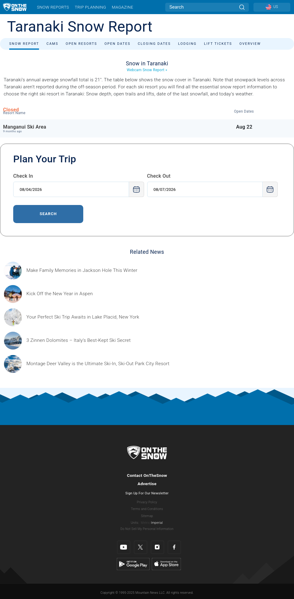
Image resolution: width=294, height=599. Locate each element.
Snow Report (24, 44)
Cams (52, 44)
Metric (145, 522)
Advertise (147, 483)
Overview (250, 44)
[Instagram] (157, 547)
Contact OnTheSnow (147, 475)
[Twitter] (140, 547)
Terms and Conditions (147, 509)
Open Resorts (81, 44)
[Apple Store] (166, 563)
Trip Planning (90, 7)
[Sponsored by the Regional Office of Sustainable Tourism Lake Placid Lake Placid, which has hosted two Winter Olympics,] (82, 317)
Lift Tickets (218, 44)
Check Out (159, 176)
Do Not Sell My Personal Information (147, 529)
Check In (23, 176)
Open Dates (117, 44)
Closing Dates (154, 44)
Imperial (157, 522)
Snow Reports (53, 7)
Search (48, 213)
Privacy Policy (147, 502)
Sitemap (147, 516)
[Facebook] (174, 547)
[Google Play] (133, 563)
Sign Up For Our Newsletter (147, 493)
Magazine (122, 7)
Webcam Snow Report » (147, 70)
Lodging (187, 44)
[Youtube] (123, 547)
